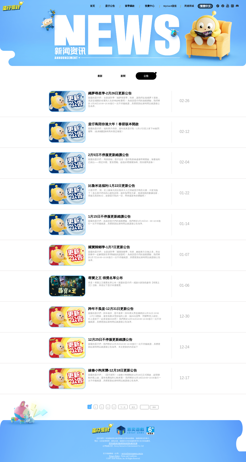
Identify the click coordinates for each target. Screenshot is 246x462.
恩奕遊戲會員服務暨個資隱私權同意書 (123, 443)
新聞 (123, 76)
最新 (100, 76)
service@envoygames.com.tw (132, 453)
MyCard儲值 (170, 6)
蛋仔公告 (110, 6)
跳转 (154, 407)
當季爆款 (130, 6)
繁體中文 (205, 6)
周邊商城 (189, 6)
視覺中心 (149, 6)
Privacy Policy (114, 456)
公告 (146, 76)
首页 (92, 6)
